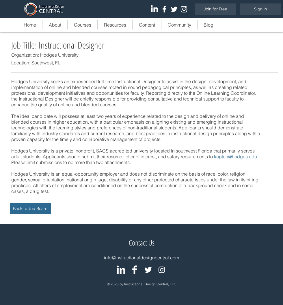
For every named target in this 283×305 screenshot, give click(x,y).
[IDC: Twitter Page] (148, 269)
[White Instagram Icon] (184, 9)
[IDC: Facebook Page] (134, 269)
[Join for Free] (215, 9)
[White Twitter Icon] (174, 9)
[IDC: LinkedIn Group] (121, 269)
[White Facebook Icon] (164, 9)
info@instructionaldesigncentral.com (141, 258)
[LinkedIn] (154, 9)
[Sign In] (260, 9)
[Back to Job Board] (30, 208)
